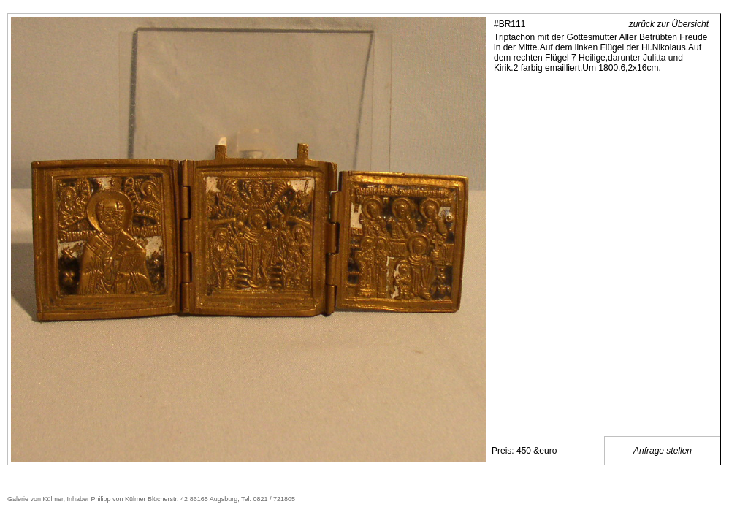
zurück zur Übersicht (669, 24)
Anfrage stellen (662, 451)
